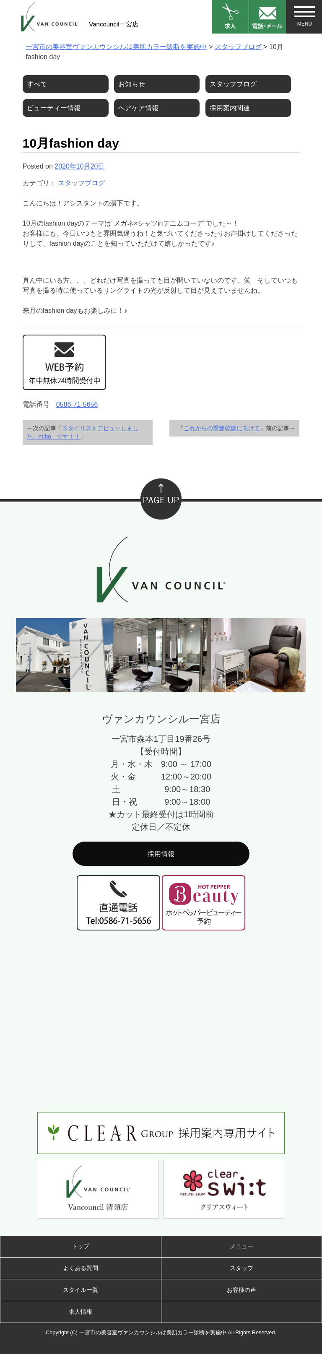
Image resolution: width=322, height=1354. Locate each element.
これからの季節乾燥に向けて (222, 428)
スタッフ (241, 1268)
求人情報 (80, 1311)
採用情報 (161, 854)
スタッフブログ (81, 183)
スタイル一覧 (80, 1289)
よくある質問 (80, 1268)
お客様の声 (241, 1289)
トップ (80, 1246)
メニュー (241, 1246)
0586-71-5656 (77, 404)
